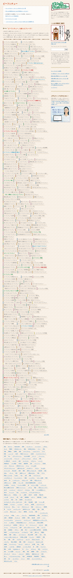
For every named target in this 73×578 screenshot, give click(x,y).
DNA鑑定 (10, 529)
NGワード (22, 525)
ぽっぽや (43, 468)
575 (16, 499)
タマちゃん (33, 549)
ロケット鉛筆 (40, 478)
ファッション (41, 456)
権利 (31, 480)
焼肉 (20, 451)
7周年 (23, 446)
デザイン (17, 529)
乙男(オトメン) (7, 482)
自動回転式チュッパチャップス (40, 520)
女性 (25, 502)
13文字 (38, 517)
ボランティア (7, 554)
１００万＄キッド (8, 478)
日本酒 (35, 494)
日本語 (44, 463)
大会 (41, 534)
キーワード (45, 549)
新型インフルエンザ (31, 470)
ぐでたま (40, 482)
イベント (23, 558)
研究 (5, 558)
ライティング (32, 522)
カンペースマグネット (37, 558)
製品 (25, 449)
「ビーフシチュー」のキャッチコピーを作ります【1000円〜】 (20, 21)
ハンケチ (6, 511)
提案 (9, 539)
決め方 (5, 480)
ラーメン (6, 527)
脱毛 (36, 534)
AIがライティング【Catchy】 (12, 16)
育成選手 (6, 504)
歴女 (44, 449)
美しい (5, 556)
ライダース (6, 515)
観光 (39, 549)
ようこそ (40, 461)
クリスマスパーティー (41, 453)
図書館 (32, 551)
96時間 (45, 506)
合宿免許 (15, 525)
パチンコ (11, 473)
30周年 (21, 499)
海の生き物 (17, 446)
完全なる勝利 (40, 522)
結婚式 (5, 544)
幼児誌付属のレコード (22, 522)
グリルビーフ (31, 541)
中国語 (15, 451)
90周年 (23, 517)
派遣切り (28, 554)
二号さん (45, 446)
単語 (38, 527)
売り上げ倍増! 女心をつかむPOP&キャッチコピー (17, 11)
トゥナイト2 (43, 485)
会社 (5, 551)
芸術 (45, 470)
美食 (5, 529)
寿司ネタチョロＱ (8, 561)
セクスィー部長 (34, 485)
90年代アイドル (26, 509)
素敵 (20, 541)
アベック (43, 527)
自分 (18, 492)
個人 (38, 544)
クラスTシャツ (20, 539)
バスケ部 (6, 497)
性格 (43, 509)
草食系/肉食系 (32, 515)
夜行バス (37, 532)
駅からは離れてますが (9, 487)
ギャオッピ (17, 517)
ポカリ (20, 511)
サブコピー (12, 504)
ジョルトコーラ (36, 451)
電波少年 (41, 494)
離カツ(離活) (14, 541)
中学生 (20, 463)
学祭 (40, 458)
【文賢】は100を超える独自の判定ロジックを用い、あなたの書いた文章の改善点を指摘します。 (60, 103)
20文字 (30, 494)
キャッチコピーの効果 (56, 71)
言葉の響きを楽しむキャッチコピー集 (59, 78)
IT (42, 539)
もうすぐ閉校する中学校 (35, 529)
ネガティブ (27, 544)
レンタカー (20, 504)
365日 (28, 558)
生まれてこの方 (39, 541)
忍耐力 (33, 509)
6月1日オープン (18, 449)
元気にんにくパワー (43, 487)
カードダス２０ (28, 499)
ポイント (14, 554)
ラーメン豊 (41, 502)
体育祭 (32, 504)
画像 (22, 529)
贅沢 (12, 499)
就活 (28, 551)
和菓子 (5, 532)
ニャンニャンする (8, 458)
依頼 (43, 544)
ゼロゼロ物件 (27, 456)
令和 (26, 475)
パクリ (5, 465)
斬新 (5, 453)
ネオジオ (41, 525)
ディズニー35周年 (22, 485)
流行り (5, 492)
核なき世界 (30, 534)
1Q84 (5, 517)
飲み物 (33, 517)
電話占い (43, 556)
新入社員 (14, 470)
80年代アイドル (20, 465)
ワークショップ (33, 525)
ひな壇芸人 (6, 485)
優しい (13, 506)
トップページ (54, 87)
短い (9, 456)
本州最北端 (29, 556)
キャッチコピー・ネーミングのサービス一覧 (16, 8)
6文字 (16, 453)
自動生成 (19, 546)
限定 (5, 446)
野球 (46, 478)
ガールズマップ (7, 525)
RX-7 (26, 529)
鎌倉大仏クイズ (35, 554)
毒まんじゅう (13, 511)
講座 (10, 534)
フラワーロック (36, 475)
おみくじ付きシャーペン (29, 527)
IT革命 (12, 515)
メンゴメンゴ (12, 490)
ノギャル (30, 487)
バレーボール (15, 558)
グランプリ (24, 515)
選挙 (24, 470)
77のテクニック (25, 506)
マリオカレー (45, 515)
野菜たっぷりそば (8, 475)
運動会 (5, 534)
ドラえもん (27, 490)
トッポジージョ (16, 480)
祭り (5, 539)
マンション (18, 551)
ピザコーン (33, 461)
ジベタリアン (44, 551)
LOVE (9, 549)
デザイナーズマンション (9, 468)
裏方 (16, 473)
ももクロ (13, 485)
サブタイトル (7, 506)
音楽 (38, 473)
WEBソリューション (21, 487)
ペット (43, 517)
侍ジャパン (11, 465)
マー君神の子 (7, 461)
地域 (37, 546)
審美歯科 (11, 517)
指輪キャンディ (7, 494)
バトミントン (37, 463)
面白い (15, 534)
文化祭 (32, 453)
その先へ (16, 475)
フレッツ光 (20, 482)
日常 (13, 539)
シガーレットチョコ (26, 458)
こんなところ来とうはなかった (11, 537)
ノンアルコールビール (14, 532)
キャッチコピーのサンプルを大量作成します (60, 42)
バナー (17, 515)
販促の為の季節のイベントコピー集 (59, 76)
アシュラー (31, 537)
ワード (5, 522)
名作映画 (45, 529)
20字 (5, 456)
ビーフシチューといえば (11, 18)
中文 (45, 534)
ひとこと (34, 456)
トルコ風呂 (13, 463)
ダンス (5, 449)
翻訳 (5, 549)
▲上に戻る (46, 434)
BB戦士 (10, 451)
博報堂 (10, 449)
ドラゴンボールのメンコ (34, 492)
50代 (42, 554)
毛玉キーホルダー (36, 539)
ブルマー (37, 468)
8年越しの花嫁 (23, 537)
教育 (24, 541)
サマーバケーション (17, 456)
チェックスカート (18, 478)
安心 (22, 475)
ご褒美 (24, 494)
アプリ (43, 451)
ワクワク (9, 509)
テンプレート (30, 446)
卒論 (5, 451)
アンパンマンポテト (8, 520)
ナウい (15, 561)
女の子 (5, 490)
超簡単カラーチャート (56, 81)
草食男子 (38, 537)
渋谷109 (40, 470)
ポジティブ (20, 490)
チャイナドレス (12, 544)
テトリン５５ (7, 470)
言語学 (5, 546)
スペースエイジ (22, 534)
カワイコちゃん (26, 451)
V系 (17, 497)
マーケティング (27, 520)
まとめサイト (30, 468)
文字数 (33, 544)
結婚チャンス (23, 473)
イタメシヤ (21, 554)
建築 (46, 525)
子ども (43, 473)
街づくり (10, 446)
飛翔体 (25, 511)
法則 (20, 461)
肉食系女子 (6, 463)
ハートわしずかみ (27, 546)
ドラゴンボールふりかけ (14, 556)
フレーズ (28, 539)
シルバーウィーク (40, 504)
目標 (20, 470)
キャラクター (26, 461)
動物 (26, 478)
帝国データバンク (24, 453)
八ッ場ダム (11, 522)
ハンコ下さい (32, 478)
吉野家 (14, 482)
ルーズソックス (17, 509)
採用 (21, 527)
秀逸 (39, 515)
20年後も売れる (31, 449)
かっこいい (11, 492)
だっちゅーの (24, 492)
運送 (35, 487)
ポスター (27, 504)
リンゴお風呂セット (40, 490)
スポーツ (33, 497)
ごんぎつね (11, 546)
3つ (20, 494)
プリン (27, 549)
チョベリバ (43, 546)
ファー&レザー (25, 532)
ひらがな (31, 511)
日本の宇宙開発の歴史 (30, 482)
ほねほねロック (16, 549)
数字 (32, 532)
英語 (38, 509)
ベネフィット (38, 506)
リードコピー (38, 446)
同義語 (42, 532)
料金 (24, 556)
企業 (21, 497)
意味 (44, 537)
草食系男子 (36, 556)
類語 (32, 506)
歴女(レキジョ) (38, 480)
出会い (5, 473)
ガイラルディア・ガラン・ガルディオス (13, 502)
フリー (39, 449)
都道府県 (26, 463)
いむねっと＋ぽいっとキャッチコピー (35, 575)
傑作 (36, 511)
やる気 (44, 497)
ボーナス (21, 544)
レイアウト (6, 499)
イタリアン (6, 541)
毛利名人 (15, 494)
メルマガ (14, 461)
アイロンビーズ (13, 527)
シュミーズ (10, 453)
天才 (9, 558)
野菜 (29, 517)
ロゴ (19, 506)
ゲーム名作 (33, 465)
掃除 (24, 551)
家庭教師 (27, 497)
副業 (36, 502)
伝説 (31, 463)
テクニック (16, 458)
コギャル (35, 458)
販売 (37, 551)
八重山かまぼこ (31, 473)
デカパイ (12, 497)
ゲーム (27, 465)
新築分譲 (39, 497)
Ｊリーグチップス (44, 513)
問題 (30, 475)
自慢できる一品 (20, 468)
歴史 (33, 490)
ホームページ (18, 520)
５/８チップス (25, 480)
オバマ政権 (10, 551)
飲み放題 (31, 502)
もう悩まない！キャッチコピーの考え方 (60, 73)
